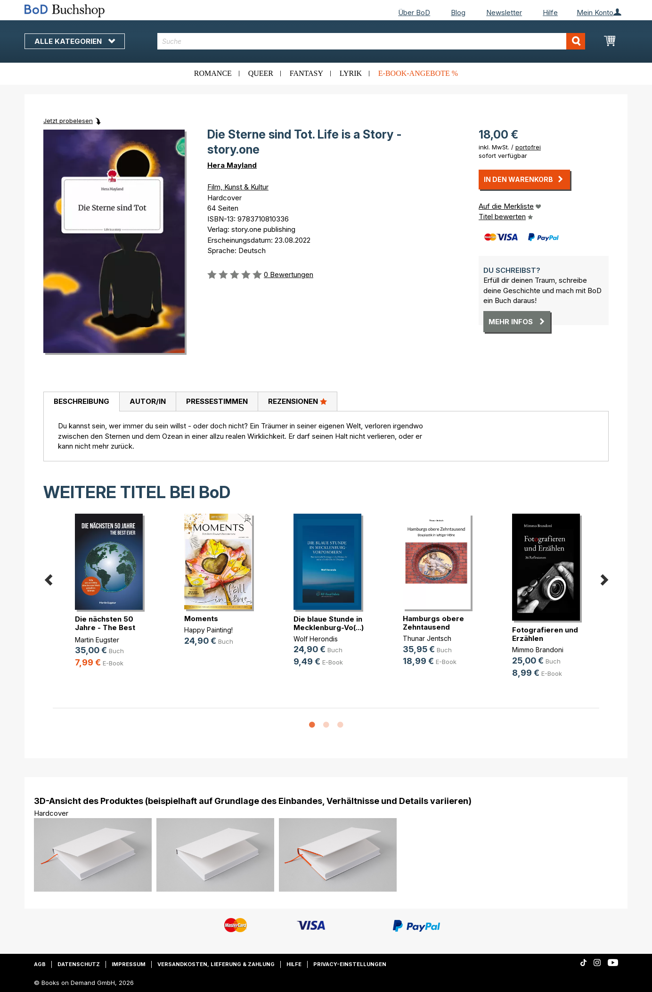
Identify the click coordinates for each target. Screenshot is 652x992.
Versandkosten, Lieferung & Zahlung (216, 964)
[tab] (81, 402)
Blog (458, 12)
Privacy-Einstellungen (349, 964)
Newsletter (504, 12)
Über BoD (414, 12)
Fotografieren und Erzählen (545, 634)
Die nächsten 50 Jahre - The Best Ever (105, 627)
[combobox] (371, 41)
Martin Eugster (97, 640)
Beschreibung (81, 401)
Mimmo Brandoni (537, 650)
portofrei (528, 147)
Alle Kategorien (74, 41)
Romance (213, 73)
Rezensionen (297, 401)
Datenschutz (78, 964)
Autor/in (148, 401)
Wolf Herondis (315, 639)
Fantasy (306, 73)
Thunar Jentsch (427, 638)
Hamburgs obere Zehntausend (433, 622)
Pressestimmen (217, 401)
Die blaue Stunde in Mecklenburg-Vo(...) (328, 623)
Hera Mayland (232, 165)
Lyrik (351, 73)
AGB (40, 964)
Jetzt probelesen (68, 120)
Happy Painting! (208, 630)
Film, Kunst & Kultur (238, 186)
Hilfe (550, 12)
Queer (260, 73)
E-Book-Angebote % (418, 73)
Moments (201, 618)
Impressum (129, 964)
